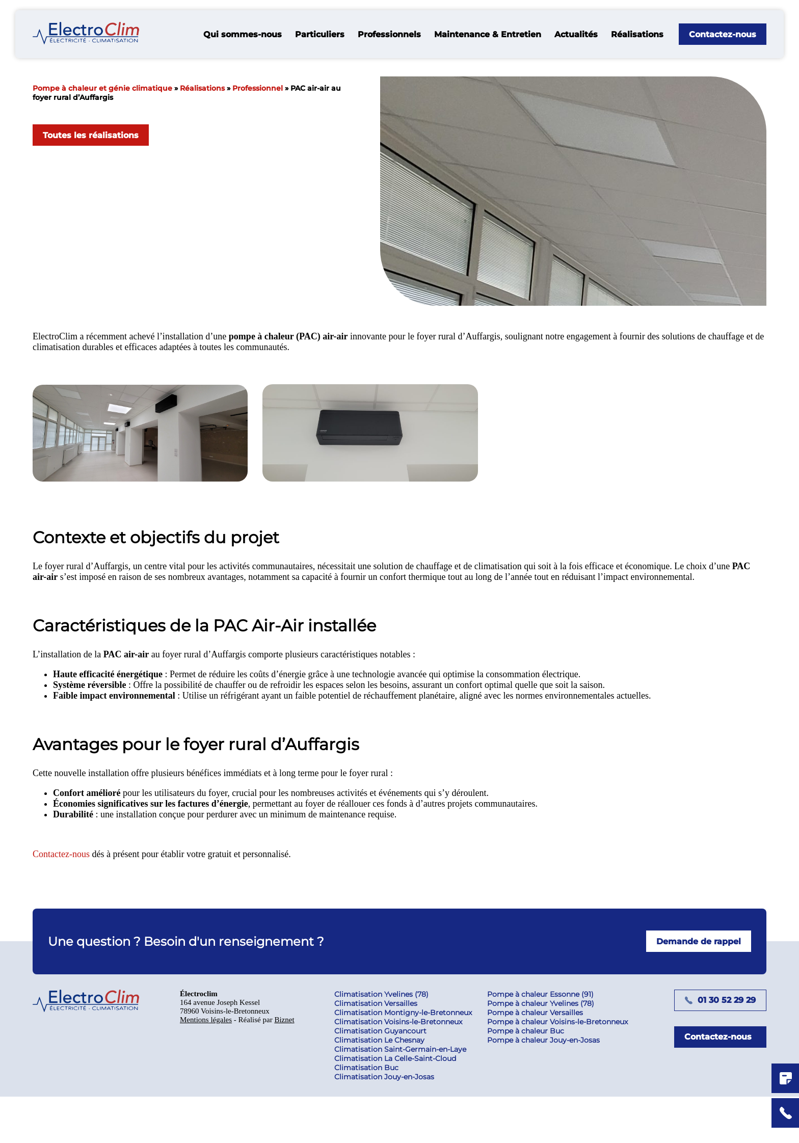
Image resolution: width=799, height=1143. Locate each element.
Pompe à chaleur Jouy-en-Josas (549, 1086)
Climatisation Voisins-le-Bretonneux (404, 1068)
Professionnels (389, 34)
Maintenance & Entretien (487, 34)
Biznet (294, 1072)
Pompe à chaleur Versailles (541, 1059)
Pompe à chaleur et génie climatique (102, 88)
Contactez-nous (65, 899)
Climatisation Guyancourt (386, 1077)
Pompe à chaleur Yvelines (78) (546, 1049)
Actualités (576, 34)
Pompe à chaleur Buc (531, 1077)
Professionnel (257, 88)
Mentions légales (208, 1072)
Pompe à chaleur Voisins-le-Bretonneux (563, 1068)
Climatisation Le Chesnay (385, 1086)
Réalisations (637, 34)
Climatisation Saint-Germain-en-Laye (406, 1095)
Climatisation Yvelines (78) (387, 1040)
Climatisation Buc (372, 1114)
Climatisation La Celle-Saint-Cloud (401, 1104)
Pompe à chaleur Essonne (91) (546, 1040)
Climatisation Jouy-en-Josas (390, 1123)
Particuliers (319, 34)
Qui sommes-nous (242, 34)
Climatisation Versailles (381, 1049)
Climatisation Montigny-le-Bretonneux (408, 1059)
